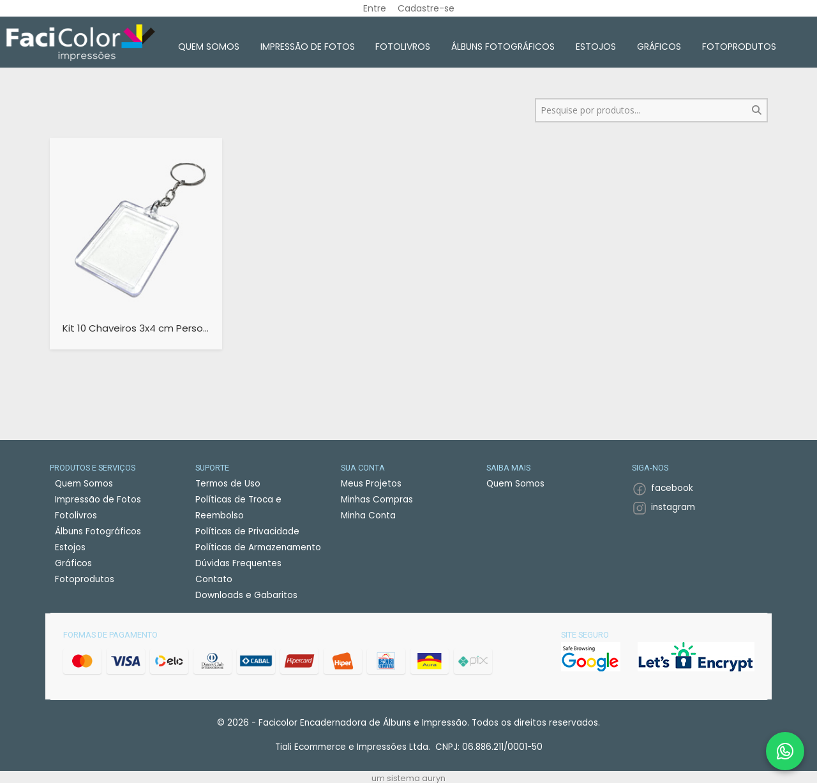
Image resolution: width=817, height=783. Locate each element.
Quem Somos (208, 46)
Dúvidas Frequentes (238, 563)
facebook (672, 488)
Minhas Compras (377, 500)
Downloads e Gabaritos (246, 595)
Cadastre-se (426, 8)
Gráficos (659, 46)
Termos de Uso (227, 484)
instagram (673, 507)
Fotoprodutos (739, 46)
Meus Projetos (371, 484)
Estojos (596, 46)
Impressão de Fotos (307, 46)
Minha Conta (368, 515)
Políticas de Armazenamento (258, 547)
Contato (213, 579)
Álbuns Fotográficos (503, 46)
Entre (374, 8)
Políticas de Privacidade (247, 531)
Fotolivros (402, 46)
